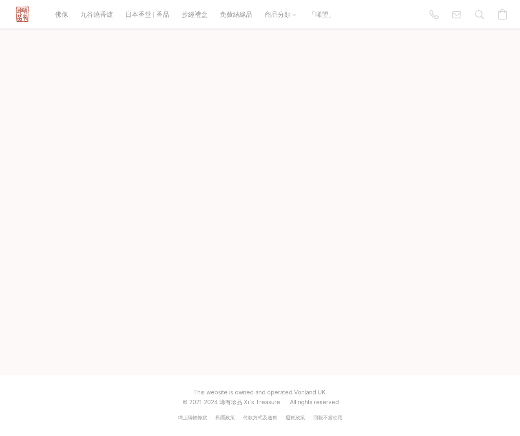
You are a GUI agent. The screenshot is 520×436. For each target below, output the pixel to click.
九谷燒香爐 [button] (96, 14)
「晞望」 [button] (322, 14)
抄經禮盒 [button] (194, 14)
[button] (22, 14)
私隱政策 (225, 417)
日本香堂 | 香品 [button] (147, 14)
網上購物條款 (192, 417)
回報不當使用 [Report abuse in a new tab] (328, 417)
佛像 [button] (61, 14)
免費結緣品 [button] (236, 14)
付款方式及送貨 (260, 417)
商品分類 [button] (280, 14)
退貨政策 (295, 417)
